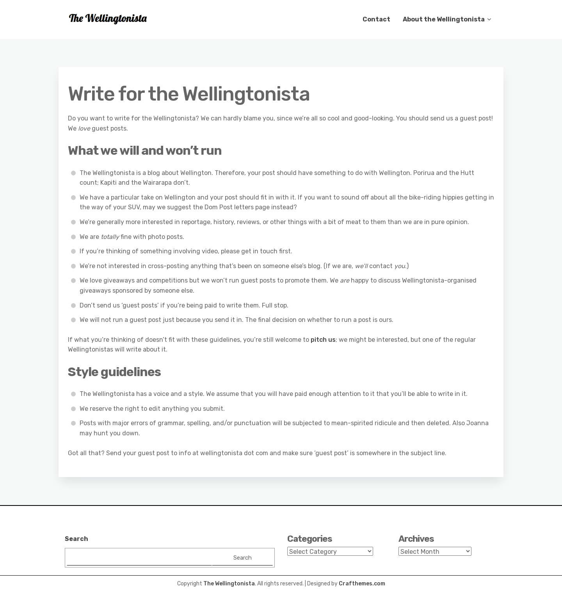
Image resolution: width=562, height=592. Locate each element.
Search (76, 539)
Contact (376, 19)
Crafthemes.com (362, 583)
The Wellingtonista (229, 583)
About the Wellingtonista (444, 19)
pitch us (323, 339)
